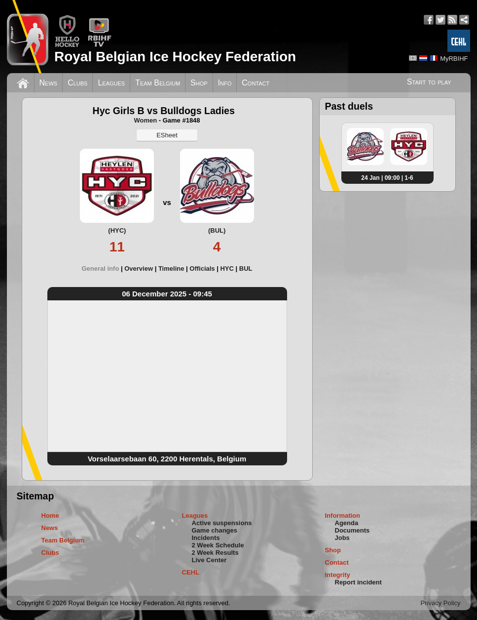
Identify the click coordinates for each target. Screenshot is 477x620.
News (48, 83)
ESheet (167, 135)
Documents (352, 530)
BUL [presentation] (246, 268)
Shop (199, 83)
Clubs (77, 83)
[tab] (102, 268)
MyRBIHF (454, 58)
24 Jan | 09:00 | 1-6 (387, 177)
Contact (255, 83)
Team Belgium (157, 83)
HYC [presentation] (226, 268)
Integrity (337, 575)
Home (50, 515)
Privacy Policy (441, 603)
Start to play (429, 82)
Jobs (342, 537)
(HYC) (117, 230)
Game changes (215, 530)
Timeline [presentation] (171, 268)
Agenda (347, 523)
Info (225, 83)
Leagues (111, 83)
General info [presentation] (100, 268)
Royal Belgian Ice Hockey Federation (175, 56)
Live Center (209, 560)
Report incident (358, 582)
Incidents (206, 537)
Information (343, 515)
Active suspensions (222, 523)
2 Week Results (215, 552)
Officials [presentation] (202, 268)
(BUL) (216, 230)
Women (145, 120)
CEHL (190, 572)
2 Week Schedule (218, 545)
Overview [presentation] (138, 268)
